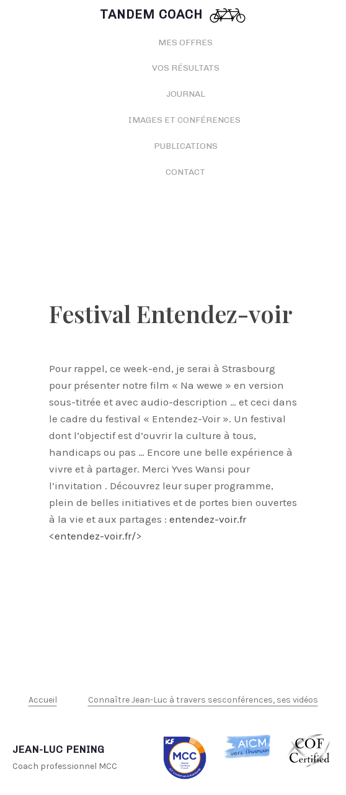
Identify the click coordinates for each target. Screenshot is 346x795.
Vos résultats (186, 68)
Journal (185, 94)
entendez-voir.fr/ (95, 536)
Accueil (43, 700)
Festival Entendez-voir (171, 313)
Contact (185, 172)
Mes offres (185, 42)
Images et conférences (185, 120)
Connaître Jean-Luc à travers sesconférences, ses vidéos (203, 700)
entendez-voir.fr (207, 519)
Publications (186, 146)
